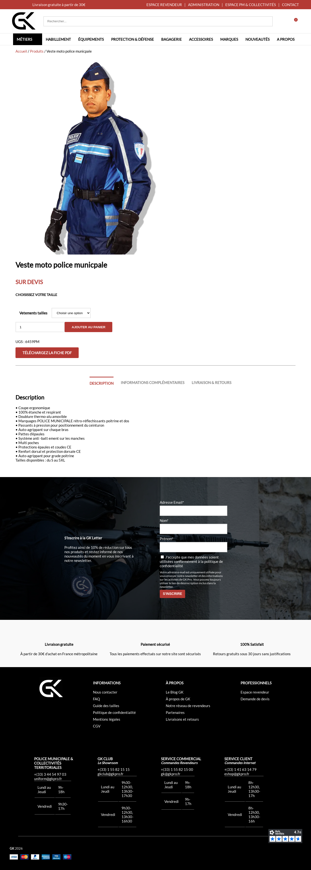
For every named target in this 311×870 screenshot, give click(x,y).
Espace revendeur (255, 692)
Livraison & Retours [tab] (211, 382)
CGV (96, 726)
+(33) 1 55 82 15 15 (114, 769)
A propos (286, 39)
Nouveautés (257, 39)
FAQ (96, 699)
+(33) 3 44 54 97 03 (50, 774)
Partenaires (175, 712)
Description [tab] (102, 383)
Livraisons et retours (182, 719)
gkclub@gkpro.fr (110, 774)
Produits (37, 51)
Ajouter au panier (88, 327)
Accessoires (201, 39)
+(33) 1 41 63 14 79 (240, 769)
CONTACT (290, 4)
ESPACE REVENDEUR (164, 4)
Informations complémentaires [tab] (152, 382)
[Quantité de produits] (40, 327)
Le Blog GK (174, 692)
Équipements (91, 39)
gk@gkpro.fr (170, 774)
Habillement (58, 39)
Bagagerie (171, 39)
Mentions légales (106, 719)
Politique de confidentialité (114, 712)
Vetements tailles (33, 313)
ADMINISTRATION (203, 4)
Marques (229, 39)
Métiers (24, 39)
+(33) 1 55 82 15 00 (177, 769)
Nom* (164, 520)
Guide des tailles (106, 705)
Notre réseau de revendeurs (188, 705)
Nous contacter (105, 692)
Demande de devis (255, 699)
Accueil (21, 51)
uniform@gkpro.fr (48, 778)
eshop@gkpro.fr (236, 774)
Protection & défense (132, 39)
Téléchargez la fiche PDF (47, 353)
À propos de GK (178, 699)
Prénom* (166, 538)
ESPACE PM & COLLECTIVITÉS (250, 4)
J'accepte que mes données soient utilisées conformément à (191, 561)
